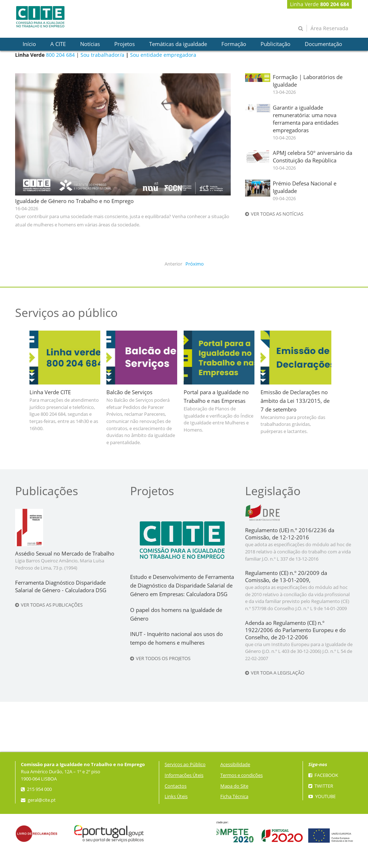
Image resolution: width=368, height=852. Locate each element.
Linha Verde (319, 4)
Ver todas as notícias (274, 214)
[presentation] (29, 44)
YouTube (322, 796)
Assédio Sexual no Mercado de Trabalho (64, 553)
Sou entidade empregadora (163, 54)
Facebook (323, 775)
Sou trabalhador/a (102, 54)
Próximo (194, 264)
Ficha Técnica (234, 796)
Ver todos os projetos (160, 658)
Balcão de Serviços (129, 392)
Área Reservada (329, 28)
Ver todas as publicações (49, 605)
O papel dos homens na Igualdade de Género (176, 614)
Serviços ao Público (185, 764)
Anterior (173, 264)
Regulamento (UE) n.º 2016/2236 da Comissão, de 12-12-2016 (289, 533)
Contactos (176, 786)
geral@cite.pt (38, 800)
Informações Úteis (184, 775)
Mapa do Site (234, 786)
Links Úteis (176, 796)
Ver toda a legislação (274, 673)
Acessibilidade (235, 764)
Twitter (320, 786)
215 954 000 (36, 789)
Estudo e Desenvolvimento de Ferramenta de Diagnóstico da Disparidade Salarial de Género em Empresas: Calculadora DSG (182, 585)
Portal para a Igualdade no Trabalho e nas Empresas (216, 396)
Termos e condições (241, 775)
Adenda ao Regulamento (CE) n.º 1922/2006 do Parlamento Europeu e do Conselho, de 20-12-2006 (295, 630)
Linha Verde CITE (50, 392)
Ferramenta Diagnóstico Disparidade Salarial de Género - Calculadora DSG (60, 586)
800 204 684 (60, 54)
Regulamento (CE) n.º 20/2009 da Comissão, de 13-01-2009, (286, 576)
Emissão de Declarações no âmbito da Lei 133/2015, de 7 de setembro (295, 400)
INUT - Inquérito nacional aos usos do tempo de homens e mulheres (176, 638)
